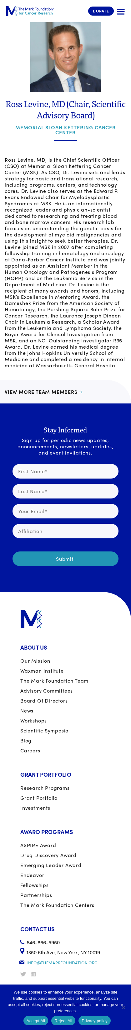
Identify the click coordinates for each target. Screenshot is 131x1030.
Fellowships (34, 885)
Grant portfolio (39, 797)
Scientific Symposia (44, 730)
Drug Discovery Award (48, 855)
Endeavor (32, 875)
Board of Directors (44, 700)
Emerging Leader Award (51, 865)
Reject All (63, 1020)
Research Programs (45, 787)
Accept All (36, 1020)
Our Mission (35, 660)
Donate (101, 11)
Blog (26, 740)
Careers (30, 750)
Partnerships (36, 895)
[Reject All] (123, 1007)
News (26, 710)
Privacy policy (95, 1020)
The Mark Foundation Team (54, 680)
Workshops (33, 720)
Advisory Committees (46, 690)
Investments (35, 807)
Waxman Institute (42, 670)
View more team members (41, 391)
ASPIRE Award (38, 845)
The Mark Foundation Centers (57, 904)
